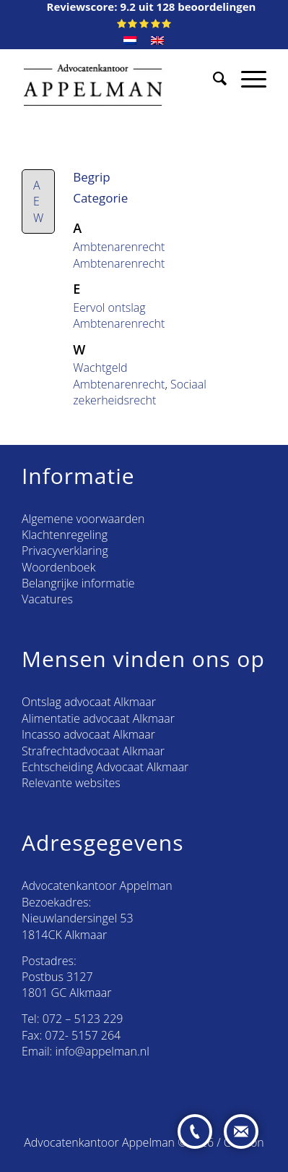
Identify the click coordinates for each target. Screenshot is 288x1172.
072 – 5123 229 (83, 1019)
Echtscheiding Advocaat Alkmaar (105, 767)
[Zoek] (212, 78)
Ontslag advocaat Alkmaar (89, 702)
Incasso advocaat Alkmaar (88, 734)
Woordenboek (58, 567)
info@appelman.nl (102, 1051)
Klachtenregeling (65, 535)
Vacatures (47, 599)
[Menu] (246, 78)
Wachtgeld (100, 367)
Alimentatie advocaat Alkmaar (98, 718)
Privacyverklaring (65, 551)
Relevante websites (71, 783)
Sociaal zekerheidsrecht (139, 392)
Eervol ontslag (109, 307)
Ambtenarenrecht (119, 247)
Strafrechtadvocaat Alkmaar (93, 751)
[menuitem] (130, 40)
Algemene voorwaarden (83, 519)
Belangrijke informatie (78, 583)
